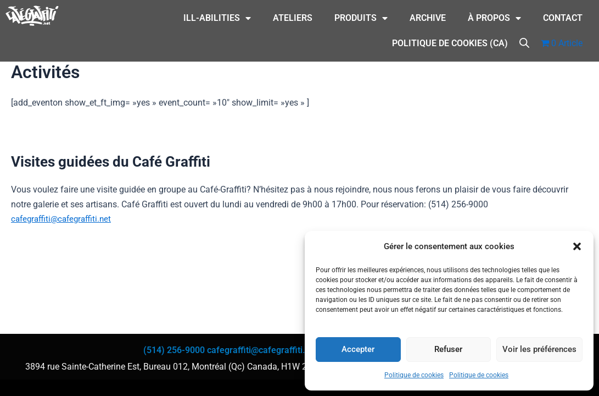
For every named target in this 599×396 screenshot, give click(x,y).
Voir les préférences (539, 349)
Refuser (448, 349)
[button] (577, 246)
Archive (428, 18)
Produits (361, 18)
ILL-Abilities (217, 18)
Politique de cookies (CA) (450, 43)
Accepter (358, 349)
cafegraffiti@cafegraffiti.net (64, 218)
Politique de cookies (414, 375)
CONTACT (563, 18)
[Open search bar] (524, 42)
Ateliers (292, 18)
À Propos (494, 18)
